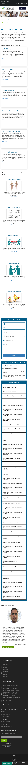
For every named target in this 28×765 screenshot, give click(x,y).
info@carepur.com (8, 4)
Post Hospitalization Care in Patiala (11, 697)
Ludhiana (5, 669)
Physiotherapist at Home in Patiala (11, 687)
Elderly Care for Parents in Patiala (11, 690)
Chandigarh (6, 664)
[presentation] (14, 350)
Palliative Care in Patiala (8, 699)
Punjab (5, 674)
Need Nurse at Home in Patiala (10, 692)
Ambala (5, 672)
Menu (21, 8)
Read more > (5, 58)
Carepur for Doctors (6, 1)
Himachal (5, 676)
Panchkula (5, 667)
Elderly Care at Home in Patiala (10, 685)
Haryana (5, 678)
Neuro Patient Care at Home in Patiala (12, 700)
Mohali (4, 666)
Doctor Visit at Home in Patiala (10, 688)
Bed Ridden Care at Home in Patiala (11, 693)
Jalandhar (5, 671)
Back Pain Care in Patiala (9, 695)
